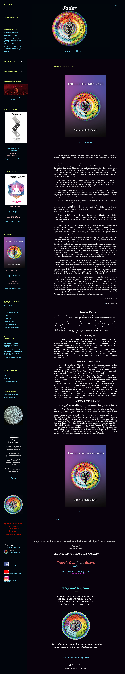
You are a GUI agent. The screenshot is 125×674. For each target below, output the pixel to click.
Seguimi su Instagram (10, 580)
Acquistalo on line (85, 142)
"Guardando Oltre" (10, 324)
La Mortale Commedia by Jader (13, 98)
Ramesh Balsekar (9, 397)
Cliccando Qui (13, 150)
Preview (6, 315)
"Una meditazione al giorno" (75, 571)
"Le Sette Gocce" (9, 321)
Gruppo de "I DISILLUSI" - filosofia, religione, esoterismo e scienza (12, 33)
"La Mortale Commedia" (11, 327)
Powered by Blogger (76, 665)
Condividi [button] (35, 65)
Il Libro (6, 309)
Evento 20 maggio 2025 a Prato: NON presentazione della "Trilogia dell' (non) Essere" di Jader (12, 41)
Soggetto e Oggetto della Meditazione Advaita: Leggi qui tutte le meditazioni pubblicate (13, 352)
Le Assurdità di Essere (11, 381)
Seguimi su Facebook (15, 566)
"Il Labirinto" (8, 318)
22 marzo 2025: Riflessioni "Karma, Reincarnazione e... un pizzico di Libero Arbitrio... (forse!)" (13, 49)
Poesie (6, 375)
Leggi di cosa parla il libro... (13, 159)
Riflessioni (7, 378)
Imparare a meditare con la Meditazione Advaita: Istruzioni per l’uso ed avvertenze (12, 344)
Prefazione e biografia (11, 312)
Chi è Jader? (8, 306)
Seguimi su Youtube (15, 573)
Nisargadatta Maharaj (11, 394)
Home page (7, 8)
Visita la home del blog (71, 51)
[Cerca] (117, 6)
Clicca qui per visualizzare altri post (71, 56)
